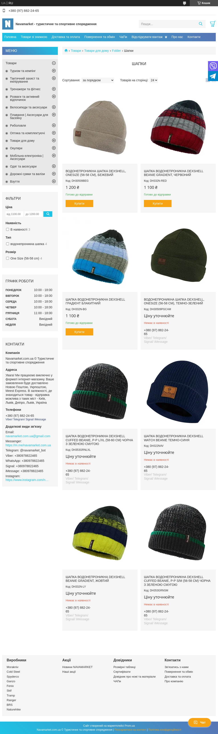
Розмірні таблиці (124, 667)
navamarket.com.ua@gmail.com (28, 436)
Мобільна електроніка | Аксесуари (26, 157)
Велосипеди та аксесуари (28, 107)
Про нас (177, 37)
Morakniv (12, 667)
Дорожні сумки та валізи (27, 174)
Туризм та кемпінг (23, 71)
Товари (76, 50)
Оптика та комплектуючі (27, 133)
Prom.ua (130, 725)
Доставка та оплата (66, 37)
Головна (10, 37)
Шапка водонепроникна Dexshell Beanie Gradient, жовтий (95, 579)
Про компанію (174, 681)
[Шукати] (201, 24)
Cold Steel (13, 671)
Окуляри (16, 148)
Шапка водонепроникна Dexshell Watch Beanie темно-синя (173, 438)
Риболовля (18, 125)
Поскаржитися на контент (130, 729)
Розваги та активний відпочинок (24, 98)
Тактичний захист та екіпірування (24, 80)
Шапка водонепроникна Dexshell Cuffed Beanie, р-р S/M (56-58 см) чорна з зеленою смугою (177, 580)
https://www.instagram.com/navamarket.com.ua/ (28, 480)
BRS (10, 704)
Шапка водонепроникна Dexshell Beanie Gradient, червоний (173, 173)
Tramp (11, 695)
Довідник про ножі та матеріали (134, 676)
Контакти (194, 37)
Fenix (10, 686)
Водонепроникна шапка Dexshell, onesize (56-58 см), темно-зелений (174, 301)
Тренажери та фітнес (25, 89)
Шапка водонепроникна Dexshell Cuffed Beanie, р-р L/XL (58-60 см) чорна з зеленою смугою (99, 440)
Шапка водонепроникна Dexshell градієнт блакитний (95, 301)
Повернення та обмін (99, 37)
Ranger (11, 700)
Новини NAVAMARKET (77, 667)
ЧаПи (123, 37)
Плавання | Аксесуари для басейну (29, 116)
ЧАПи (117, 681)
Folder (116, 50)
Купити (80, 203)
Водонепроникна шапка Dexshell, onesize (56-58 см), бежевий (96, 173)
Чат (200, 722)
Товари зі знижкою (34, 37)
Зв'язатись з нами (176, 667)
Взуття (15, 181)
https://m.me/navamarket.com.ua (28, 445)
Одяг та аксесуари (23, 166)
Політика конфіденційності (164, 729)
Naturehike (14, 709)
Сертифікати (122, 671)
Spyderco (13, 676)
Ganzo (11, 681)
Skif (9, 690)
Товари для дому (96, 50)
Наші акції (69, 671)
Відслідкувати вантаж (146, 37)
